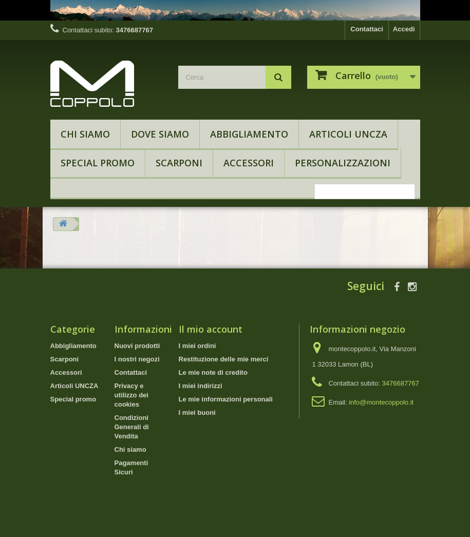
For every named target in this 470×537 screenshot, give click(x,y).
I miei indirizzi (200, 386)
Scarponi (179, 163)
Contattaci (366, 29)
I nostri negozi (137, 359)
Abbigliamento (249, 134)
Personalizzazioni (342, 163)
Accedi (404, 29)
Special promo (98, 163)
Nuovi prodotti (137, 346)
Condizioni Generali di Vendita (132, 427)
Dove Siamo (160, 134)
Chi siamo (85, 134)
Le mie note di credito (213, 372)
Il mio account (210, 329)
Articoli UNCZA (348, 134)
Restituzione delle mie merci (224, 359)
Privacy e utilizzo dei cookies (131, 395)
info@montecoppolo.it (381, 402)
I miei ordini (197, 346)
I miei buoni (197, 412)
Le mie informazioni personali (226, 399)
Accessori (248, 163)
